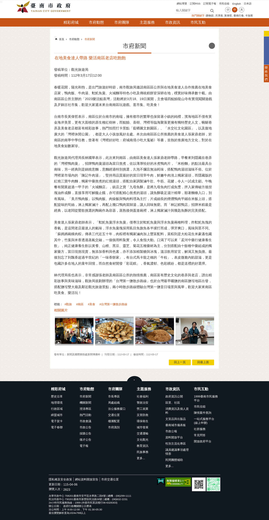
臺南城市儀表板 (175, 425)
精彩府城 (71, 22)
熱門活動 (85, 415)
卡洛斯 (249, 15)
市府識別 (114, 427)
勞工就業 (142, 408)
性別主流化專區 (175, 443)
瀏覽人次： (56, 489)
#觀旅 (68, 304)
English (236, 3)
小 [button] (227, 9)
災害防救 (142, 415)
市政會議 (85, 421)
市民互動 (198, 22)
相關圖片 (61, 310)
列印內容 (212, 46)
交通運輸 (142, 433)
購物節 (210, 15)
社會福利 (142, 396)
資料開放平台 (174, 437)
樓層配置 (114, 421)
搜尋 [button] (212, 10)
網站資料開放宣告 (86, 479)
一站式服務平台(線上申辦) (204, 421)
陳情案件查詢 (202, 412)
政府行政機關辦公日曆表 (77, 506)
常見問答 (200, 435)
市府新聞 (90, 39)
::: (1, 1)
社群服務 (200, 429)
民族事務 (142, 452)
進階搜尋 (219, 10)
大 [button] (241, 9)
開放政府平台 (202, 441)
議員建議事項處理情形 (177, 451)
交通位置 (114, 415)
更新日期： (56, 484)
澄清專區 (85, 408)
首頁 (61, 39)
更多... (141, 458)
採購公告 (85, 433)
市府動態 (96, 22)
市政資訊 (172, 22)
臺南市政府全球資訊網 (44, 7)
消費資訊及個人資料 (177, 410)
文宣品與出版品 (175, 419)
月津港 (219, 15)
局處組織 (114, 402)
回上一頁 (180, 362)
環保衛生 (142, 421)
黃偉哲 (228, 15)
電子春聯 (57, 427)
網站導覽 (182, 3)
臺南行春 (238, 15)
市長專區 (114, 396)
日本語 (248, 3)
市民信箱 (224, 3)
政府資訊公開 (174, 396)
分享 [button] (248, 7)
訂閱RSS (195, 3)
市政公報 (171, 431)
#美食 (91, 304)
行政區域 (57, 408)
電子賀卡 (57, 421)
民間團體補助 (174, 460)
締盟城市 (57, 415)
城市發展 (142, 427)
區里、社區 (172, 402)
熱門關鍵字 (198, 15)
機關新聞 (85, 402)
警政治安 (142, 402)
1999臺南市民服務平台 (206, 398)
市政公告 (85, 427)
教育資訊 (142, 446)
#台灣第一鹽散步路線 (113, 304)
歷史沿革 (57, 396)
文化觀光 (142, 439)
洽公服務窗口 (117, 408)
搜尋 (177, 9)
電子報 (84, 446)
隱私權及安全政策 (60, 479)
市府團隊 (121, 22)
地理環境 (57, 402)
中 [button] (234, 9)
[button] (74, 331)
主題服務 (147, 22)
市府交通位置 (110, 479)
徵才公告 (85, 439)
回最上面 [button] (203, 362)
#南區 (80, 304)
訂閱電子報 (209, 3)
